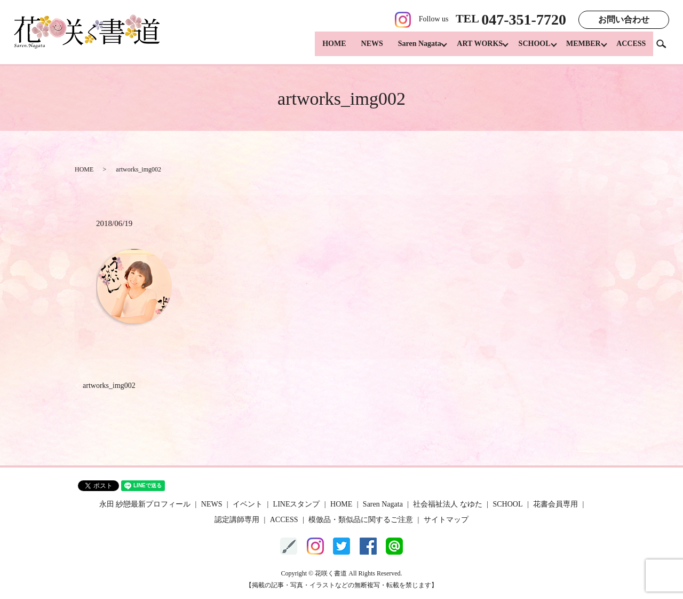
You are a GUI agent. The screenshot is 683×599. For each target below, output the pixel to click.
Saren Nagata (408, 48)
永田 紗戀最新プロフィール (145, 504)
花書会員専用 (555, 504)
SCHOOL (529, 48)
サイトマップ (446, 520)
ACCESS (631, 48)
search (665, 48)
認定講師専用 (237, 520)
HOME (322, 48)
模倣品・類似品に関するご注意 (360, 520)
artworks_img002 (109, 386)
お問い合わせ (623, 19)
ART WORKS (471, 48)
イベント (248, 504)
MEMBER (580, 48)
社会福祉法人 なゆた (447, 504)
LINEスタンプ (296, 504)
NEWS (360, 48)
